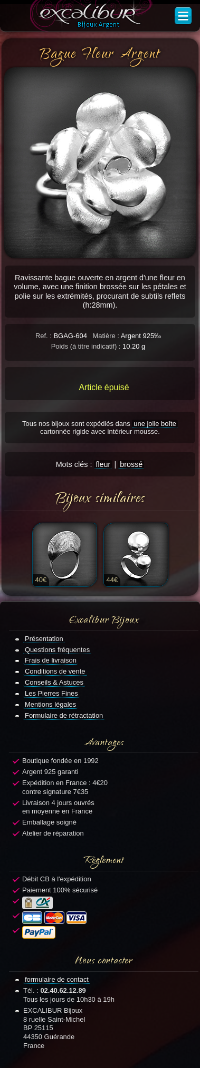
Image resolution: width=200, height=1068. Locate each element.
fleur (103, 464)
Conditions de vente (55, 671)
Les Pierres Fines (51, 693)
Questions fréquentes (57, 650)
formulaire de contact (57, 979)
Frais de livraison (51, 660)
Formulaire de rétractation (64, 715)
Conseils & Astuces (54, 682)
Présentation (44, 639)
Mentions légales (50, 704)
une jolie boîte (155, 424)
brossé (131, 464)
